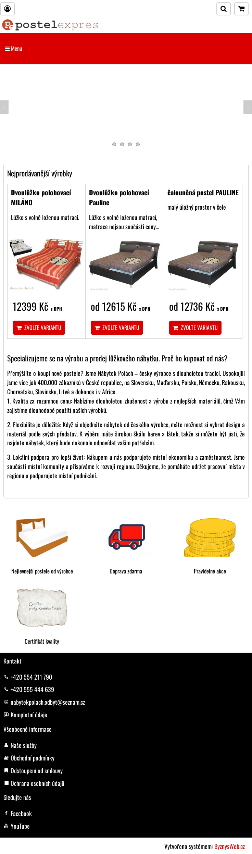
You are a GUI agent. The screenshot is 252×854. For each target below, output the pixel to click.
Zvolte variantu (38, 327)
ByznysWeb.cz (229, 846)
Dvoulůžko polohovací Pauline (119, 197)
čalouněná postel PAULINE (203, 192)
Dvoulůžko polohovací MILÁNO (41, 197)
